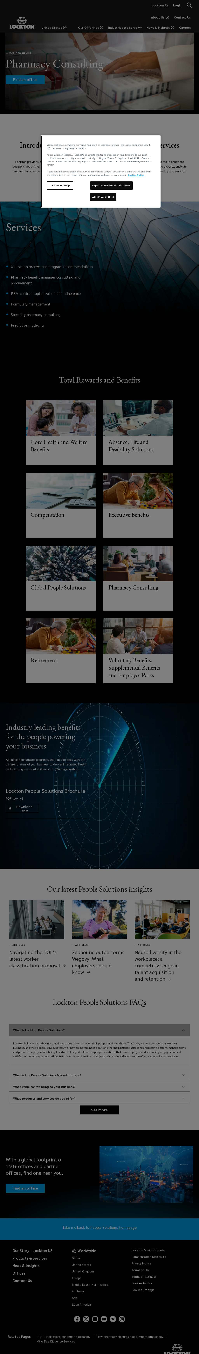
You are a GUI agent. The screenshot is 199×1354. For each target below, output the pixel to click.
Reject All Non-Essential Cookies (111, 185)
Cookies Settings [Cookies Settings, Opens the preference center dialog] (60, 185)
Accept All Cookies (103, 196)
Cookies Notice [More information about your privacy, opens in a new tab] (136, 174)
